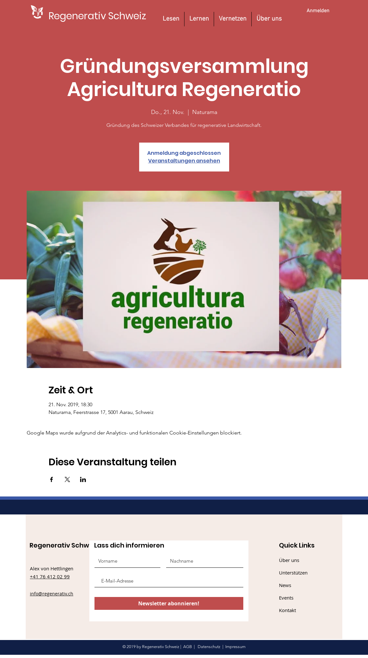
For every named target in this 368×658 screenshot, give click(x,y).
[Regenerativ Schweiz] (97, 16)
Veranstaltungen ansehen (184, 160)
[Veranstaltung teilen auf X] (67, 479)
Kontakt (287, 610)
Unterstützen (293, 572)
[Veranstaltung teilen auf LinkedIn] (83, 479)
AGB (187, 646)
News (285, 585)
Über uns (289, 560)
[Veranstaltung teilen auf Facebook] (52, 479)
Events (286, 597)
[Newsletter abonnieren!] (168, 603)
